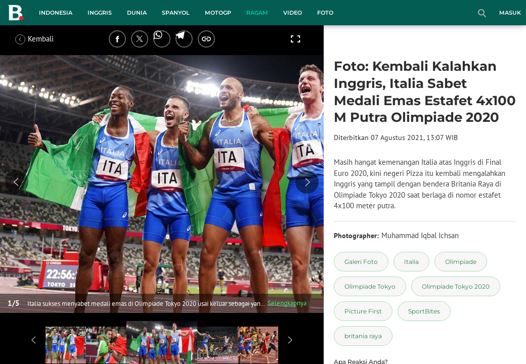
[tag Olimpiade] (460, 261)
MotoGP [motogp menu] (218, 12)
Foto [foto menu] (325, 12)
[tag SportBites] (424, 311)
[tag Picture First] (363, 311)
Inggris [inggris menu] (99, 12)
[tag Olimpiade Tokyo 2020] (455, 286)
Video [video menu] (292, 12)
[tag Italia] (411, 261)
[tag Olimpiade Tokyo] (370, 286)
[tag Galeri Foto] (361, 261)
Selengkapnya (287, 303)
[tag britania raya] (363, 336)
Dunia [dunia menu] (137, 12)
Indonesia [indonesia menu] (55, 12)
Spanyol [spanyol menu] (176, 12)
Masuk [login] (510, 12)
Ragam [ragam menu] (257, 12)
